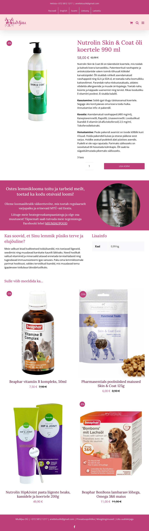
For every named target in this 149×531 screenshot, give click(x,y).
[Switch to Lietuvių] (85, 10)
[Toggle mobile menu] (143, 22)
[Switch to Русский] (52, 10)
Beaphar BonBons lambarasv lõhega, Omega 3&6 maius (111, 494)
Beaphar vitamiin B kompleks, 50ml (37, 381)
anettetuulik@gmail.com (87, 3)
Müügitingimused (105, 519)
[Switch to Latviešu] (97, 10)
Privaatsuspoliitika (85, 519)
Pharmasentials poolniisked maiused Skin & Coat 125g (111, 383)
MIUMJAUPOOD (56, 223)
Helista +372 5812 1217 (61, 3)
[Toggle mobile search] (137, 22)
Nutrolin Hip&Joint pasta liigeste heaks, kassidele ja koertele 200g (38, 494)
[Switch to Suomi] (74, 10)
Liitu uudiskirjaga (124, 519)
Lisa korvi (124, 166)
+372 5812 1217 (39, 519)
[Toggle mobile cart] (131, 22)
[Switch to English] (63, 10)
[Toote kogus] (89, 166)
